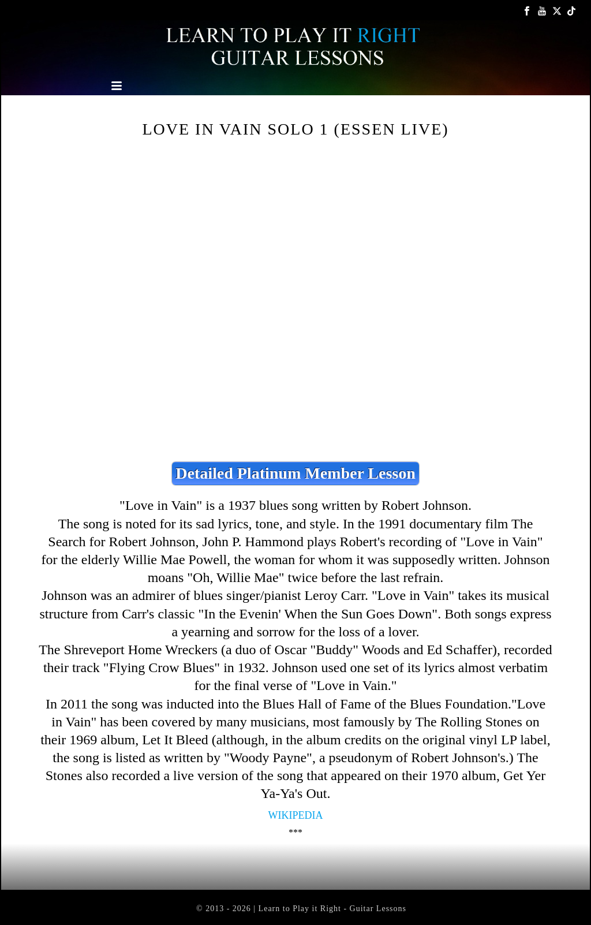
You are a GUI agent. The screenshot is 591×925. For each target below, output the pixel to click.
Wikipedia (295, 815)
